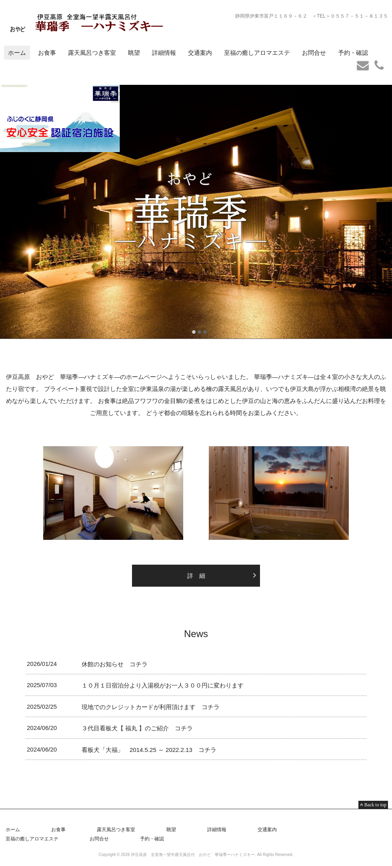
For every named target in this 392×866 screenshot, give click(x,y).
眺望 (134, 52)
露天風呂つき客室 (92, 52)
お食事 (47, 52)
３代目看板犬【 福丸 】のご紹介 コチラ (137, 728)
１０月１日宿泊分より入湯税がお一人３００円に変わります (163, 685)
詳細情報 (164, 52)
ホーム (17, 52)
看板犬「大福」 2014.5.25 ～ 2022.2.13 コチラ (152, 749)
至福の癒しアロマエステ (257, 52)
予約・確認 (353, 52)
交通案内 (200, 52)
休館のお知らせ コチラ (115, 664)
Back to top (374, 804)
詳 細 (196, 576)
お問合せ (314, 52)
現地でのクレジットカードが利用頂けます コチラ (151, 707)
